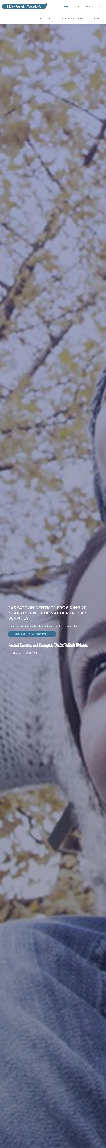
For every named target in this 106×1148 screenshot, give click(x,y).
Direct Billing (48, 19)
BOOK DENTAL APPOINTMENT (32, 634)
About (77, 7)
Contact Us (97, 19)
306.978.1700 (30, 653)
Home (24, 6)
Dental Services (95, 7)
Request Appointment (74, 19)
